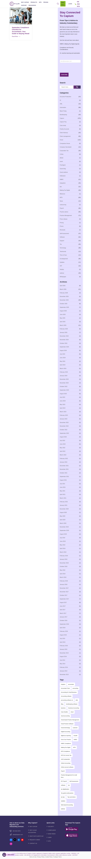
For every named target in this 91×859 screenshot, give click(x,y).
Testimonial (63, 251)
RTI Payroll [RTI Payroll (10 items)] (64, 781)
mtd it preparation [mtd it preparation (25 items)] (65, 759)
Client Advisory (64, 132)
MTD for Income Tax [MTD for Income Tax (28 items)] (66, 755)
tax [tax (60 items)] (69, 785)
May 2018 (62, 570)
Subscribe (64, 74)
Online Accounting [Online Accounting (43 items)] (65, 763)
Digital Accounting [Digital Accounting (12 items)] (65, 731)
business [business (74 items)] (63, 708)
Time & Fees (63, 255)
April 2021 (62, 494)
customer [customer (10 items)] (75, 727)
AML (61, 103)
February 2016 (64, 631)
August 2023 (63, 393)
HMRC (61, 179)
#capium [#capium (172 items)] (63, 684)
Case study (63, 125)
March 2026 (63, 289)
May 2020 (62, 516)
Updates (62, 262)
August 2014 (63, 656)
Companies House (65, 143)
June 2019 (63, 541)
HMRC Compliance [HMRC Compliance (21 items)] (66, 743)
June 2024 (63, 357)
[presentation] (71, 70)
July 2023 (62, 397)
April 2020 (62, 519)
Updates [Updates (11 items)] (63, 801)
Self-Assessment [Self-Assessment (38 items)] (73, 781)
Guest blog (63, 168)
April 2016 (62, 627)
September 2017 (64, 599)
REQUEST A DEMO (35, 839)
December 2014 (64, 653)
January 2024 (63, 375)
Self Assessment (64, 233)
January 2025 (63, 332)
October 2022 (63, 429)
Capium (62, 118)
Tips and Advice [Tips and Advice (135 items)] (71, 797)
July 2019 (62, 537)
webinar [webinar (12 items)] (63, 808)
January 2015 (63, 649)
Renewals (62, 230)
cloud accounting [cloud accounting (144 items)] (65, 716)
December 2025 (64, 296)
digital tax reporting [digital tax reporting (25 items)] (66, 735)
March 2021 (63, 498)
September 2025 (64, 307)
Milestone (62, 194)
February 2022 (64, 458)
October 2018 (63, 566)
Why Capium (25, 2)
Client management (65, 136)
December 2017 (64, 588)
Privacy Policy (40, 857)
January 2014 (63, 671)
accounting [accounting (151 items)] (75, 688)
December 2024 (64, 336)
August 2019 (63, 534)
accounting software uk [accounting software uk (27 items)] (67, 700)
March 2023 (63, 411)
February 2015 (64, 645)
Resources (32, 5)
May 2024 (62, 361)
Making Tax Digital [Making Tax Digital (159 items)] (65, 747)
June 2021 (63, 487)
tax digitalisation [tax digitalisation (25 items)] (65, 789)
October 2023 (63, 386)
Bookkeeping (63, 114)
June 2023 (63, 401)
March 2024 (63, 368)
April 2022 (62, 451)
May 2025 (62, 318)
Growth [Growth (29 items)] (75, 735)
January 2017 (63, 617)
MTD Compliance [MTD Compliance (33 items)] (65, 751)
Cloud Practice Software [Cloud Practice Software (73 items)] (67, 723)
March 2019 (63, 552)
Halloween (63, 175)
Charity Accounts (64, 129)
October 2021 (63, 473)
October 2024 (63, 343)
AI (60, 100)
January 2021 (63, 505)
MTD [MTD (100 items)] (74, 747)
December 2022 (64, 422)
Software (62, 237)
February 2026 (64, 292)
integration (63, 183)
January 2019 (63, 559)
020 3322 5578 (16, 831)
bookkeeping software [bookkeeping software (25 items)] (71, 704)
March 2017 (63, 613)
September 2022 (64, 433)
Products (34, 2)
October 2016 (63, 620)
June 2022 (63, 444)
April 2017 (62, 609)
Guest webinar (64, 172)
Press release (63, 219)
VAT (61, 266)
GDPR (49, 837)
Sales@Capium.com (18, 834)
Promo (61, 226)
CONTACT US (33, 843)
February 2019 (64, 555)
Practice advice (64, 212)
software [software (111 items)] (63, 785)
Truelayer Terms (57, 857)
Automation (63, 107)
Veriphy (62, 269)
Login (70, 3)
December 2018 (64, 563)
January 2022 (63, 462)
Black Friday (63, 111)
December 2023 (64, 379)
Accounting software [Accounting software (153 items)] (66, 696)
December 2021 (64, 465)
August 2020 (63, 512)
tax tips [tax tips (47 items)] (63, 797)
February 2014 (64, 667)
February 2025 (64, 329)
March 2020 (63, 523)
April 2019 (62, 548)
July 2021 (62, 483)
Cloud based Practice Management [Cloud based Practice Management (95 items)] (70, 719)
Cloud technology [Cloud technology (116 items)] (65, 727)
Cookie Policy (48, 857)
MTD (40, 2)
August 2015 (63, 635)
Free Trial (63, 4)
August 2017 (63, 602)
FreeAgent (63, 165)
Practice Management (66, 215)
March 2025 (63, 325)
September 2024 (64, 347)
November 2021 (64, 469)
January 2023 (63, 419)
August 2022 (63, 437)
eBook (61, 157)
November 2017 (64, 591)
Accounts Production (65, 96)
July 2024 (62, 354)
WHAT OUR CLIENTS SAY (37, 836)
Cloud (61, 139)
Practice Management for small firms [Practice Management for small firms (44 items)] (69, 776)
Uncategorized (64, 258)
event (61, 161)
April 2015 (62, 642)
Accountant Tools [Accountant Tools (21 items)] (65, 688)
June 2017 (63, 606)
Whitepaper (63, 276)
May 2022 (62, 447)
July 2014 (62, 660)
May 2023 (62, 404)
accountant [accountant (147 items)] (71, 684)
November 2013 (64, 674)
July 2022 (62, 440)
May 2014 (62, 663)
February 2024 (64, 372)
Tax (61, 244)
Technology (63, 248)
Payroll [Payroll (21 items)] (63, 771)
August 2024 (63, 350)
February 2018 (64, 581)
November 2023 (64, 383)
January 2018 (63, 584)
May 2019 (62, 545)
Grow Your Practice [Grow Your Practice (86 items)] (66, 739)
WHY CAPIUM (33, 826)
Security (51, 826)
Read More (16, 36)
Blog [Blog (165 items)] (62, 704)
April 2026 (62, 285)
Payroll (62, 208)
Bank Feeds (51, 833)
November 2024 (64, 339)
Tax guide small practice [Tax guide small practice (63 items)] (67, 793)
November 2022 (64, 426)
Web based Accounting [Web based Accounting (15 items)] (67, 805)
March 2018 (63, 577)
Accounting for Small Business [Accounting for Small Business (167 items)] (69, 692)
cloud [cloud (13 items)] (72, 712)
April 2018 (62, 573)
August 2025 (63, 310)
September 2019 (64, 530)
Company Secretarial (65, 147)
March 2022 (63, 455)
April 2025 (62, 321)
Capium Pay (63, 121)
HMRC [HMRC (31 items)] (75, 739)
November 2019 (64, 527)
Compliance (52, 830)
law (61, 186)
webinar (62, 273)
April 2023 (62, 408)
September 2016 (64, 624)
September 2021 (64, 476)
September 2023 (64, 390)
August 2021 (63, 480)
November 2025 (64, 300)
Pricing (45, 2)
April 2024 (62, 365)
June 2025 (63, 314)
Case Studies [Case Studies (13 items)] (64, 712)
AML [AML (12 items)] (77, 700)
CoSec (61, 154)
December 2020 (64, 509)
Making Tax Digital (65, 190)
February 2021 (64, 501)
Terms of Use (32, 857)
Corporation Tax (64, 150)
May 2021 (62, 491)
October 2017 (63, 595)
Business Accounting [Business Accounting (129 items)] (73, 708)
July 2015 (62, 638)
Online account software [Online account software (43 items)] (67, 767)
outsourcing (63, 204)
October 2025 (63, 303)
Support (24, 5)
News (61, 201)
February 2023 (64, 415)
